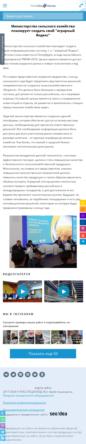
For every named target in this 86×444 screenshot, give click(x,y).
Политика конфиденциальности (24, 403)
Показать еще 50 (43, 353)
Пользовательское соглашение (24, 410)
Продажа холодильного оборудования (28, 395)
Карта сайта (43, 388)
